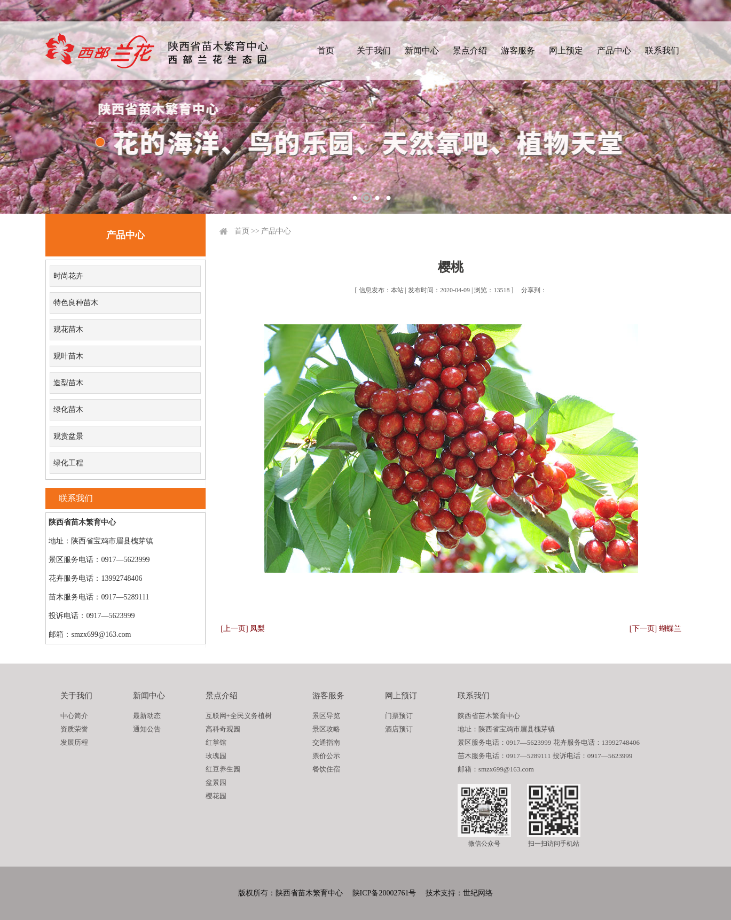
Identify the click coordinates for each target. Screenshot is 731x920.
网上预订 (401, 695)
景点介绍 (470, 50)
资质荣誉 (74, 729)
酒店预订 (399, 729)
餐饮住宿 (326, 769)
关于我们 (374, 50)
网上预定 (566, 50)
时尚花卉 (68, 276)
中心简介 (74, 716)
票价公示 (326, 756)
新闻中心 (422, 50)
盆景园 (216, 782)
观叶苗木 (68, 356)
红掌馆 (216, 742)
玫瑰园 (216, 756)
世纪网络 (478, 893)
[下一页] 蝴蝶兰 (655, 629)
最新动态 (147, 716)
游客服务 (518, 50)
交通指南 (326, 742)
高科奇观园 (223, 729)
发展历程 (74, 742)
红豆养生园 (223, 769)
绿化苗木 (68, 410)
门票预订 (399, 716)
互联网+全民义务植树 (239, 716)
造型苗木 (68, 383)
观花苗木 (68, 329)
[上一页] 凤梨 (243, 629)
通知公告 (147, 729)
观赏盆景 (68, 436)
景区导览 (326, 716)
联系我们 (662, 50)
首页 (325, 50)
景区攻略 (326, 729)
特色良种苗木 (75, 303)
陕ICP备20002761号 (384, 893)
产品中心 (614, 50)
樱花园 (216, 796)
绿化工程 (68, 463)
